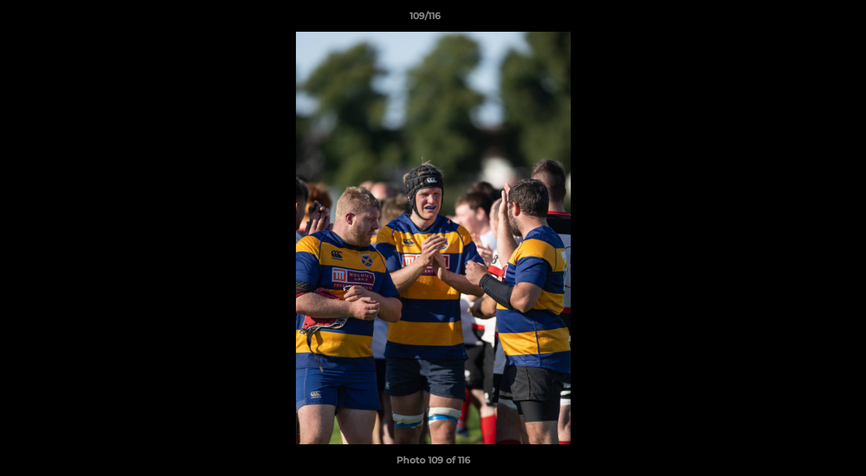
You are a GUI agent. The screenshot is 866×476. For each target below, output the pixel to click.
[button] (810, 19)
